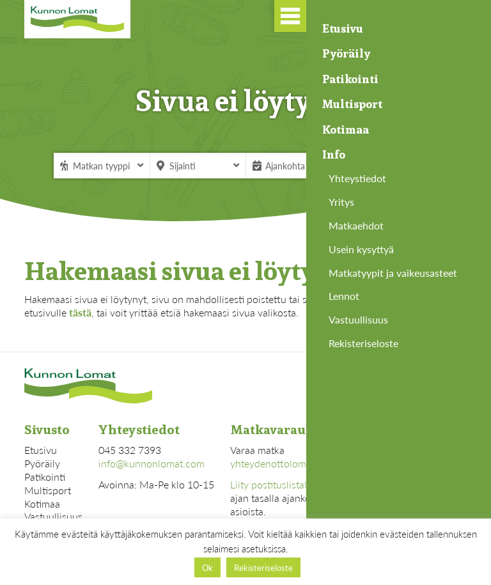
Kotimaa (42, 503)
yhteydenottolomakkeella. (287, 463)
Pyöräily (42, 463)
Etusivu (40, 449)
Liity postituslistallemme (283, 484)
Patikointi (44, 476)
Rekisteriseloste (263, 567)
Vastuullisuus (53, 516)
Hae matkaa (398, 165)
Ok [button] (207, 567)
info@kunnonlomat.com (151, 463)
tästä (80, 312)
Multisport (47, 490)
